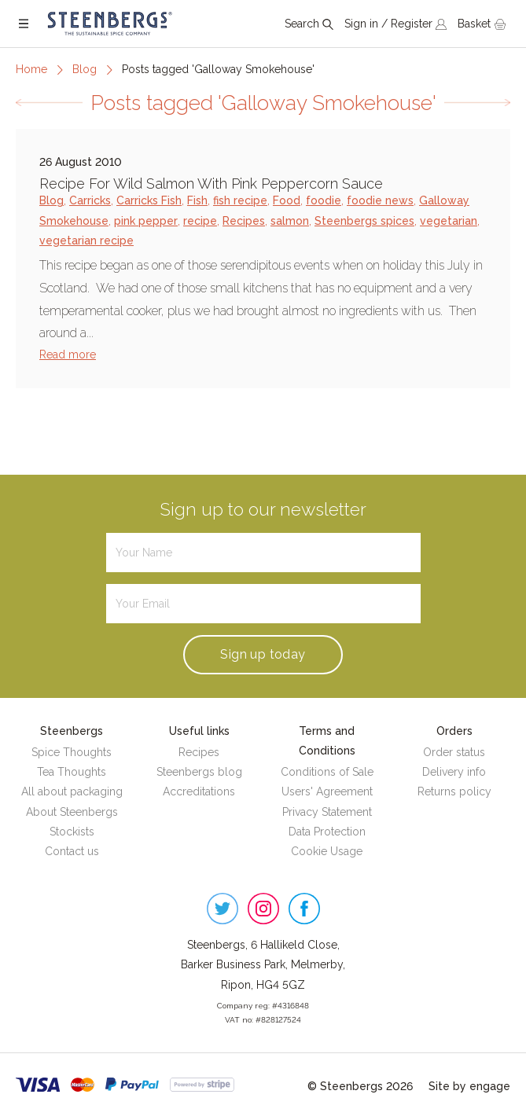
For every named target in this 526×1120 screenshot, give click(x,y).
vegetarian (448, 221)
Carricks (90, 200)
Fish (197, 200)
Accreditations (199, 791)
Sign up (262, 654)
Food (286, 200)
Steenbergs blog (199, 772)
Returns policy (454, 791)
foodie (323, 200)
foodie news (380, 200)
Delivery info (454, 772)
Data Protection (327, 831)
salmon (289, 221)
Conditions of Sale (327, 772)
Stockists (72, 831)
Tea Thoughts (71, 772)
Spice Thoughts (71, 752)
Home (31, 69)
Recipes (244, 221)
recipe (200, 221)
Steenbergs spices (364, 221)
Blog (84, 69)
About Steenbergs (72, 812)
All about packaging (72, 791)
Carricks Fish (149, 200)
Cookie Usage (326, 851)
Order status (454, 752)
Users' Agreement (327, 791)
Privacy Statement (327, 812)
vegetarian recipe (86, 240)
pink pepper (146, 221)
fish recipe (240, 200)
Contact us (72, 851)
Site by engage (469, 1086)
